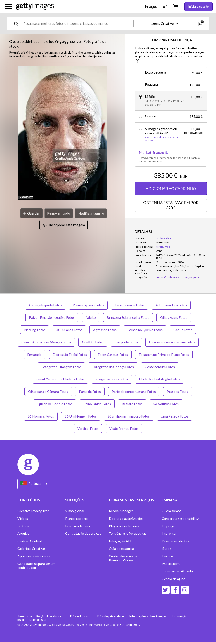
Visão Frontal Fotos (124, 428)
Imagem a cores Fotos (111, 379)
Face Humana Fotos (129, 305)
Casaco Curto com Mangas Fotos (46, 342)
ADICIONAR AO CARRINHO (171, 188)
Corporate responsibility (180, 518)
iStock (166, 548)
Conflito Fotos (93, 342)
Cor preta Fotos (126, 342)
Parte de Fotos (90, 391)
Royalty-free (163, 246)
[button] (62, 133)
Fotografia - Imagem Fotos (61, 367)
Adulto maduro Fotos (171, 305)
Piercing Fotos (34, 330)
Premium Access (77, 526)
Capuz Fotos (182, 330)
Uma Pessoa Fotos (174, 416)
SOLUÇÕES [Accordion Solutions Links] (74, 500)
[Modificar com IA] (91, 213)
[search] (18, 23)
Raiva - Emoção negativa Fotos (52, 317)
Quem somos (171, 511)
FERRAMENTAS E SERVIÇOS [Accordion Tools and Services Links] (131, 500)
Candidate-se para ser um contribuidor (36, 566)
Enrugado (34, 354)
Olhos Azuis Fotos (173, 317)
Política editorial (77, 616)
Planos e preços (76, 518)
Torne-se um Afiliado (177, 571)
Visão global (74, 511)
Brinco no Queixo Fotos (145, 330)
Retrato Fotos (132, 404)
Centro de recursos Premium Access (123, 558)
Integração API (120, 541)
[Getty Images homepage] (35, 6)
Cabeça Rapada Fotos (45, 305)
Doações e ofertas (175, 541)
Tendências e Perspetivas (127, 533)
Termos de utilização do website (39, 616)
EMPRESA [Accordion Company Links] (170, 500)
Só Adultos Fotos (166, 404)
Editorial (23, 526)
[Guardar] (31, 213)
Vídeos (22, 518)
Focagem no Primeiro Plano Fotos (164, 354)
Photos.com (171, 564)
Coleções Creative (31, 548)
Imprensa (169, 533)
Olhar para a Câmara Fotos (48, 391)
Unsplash (168, 556)
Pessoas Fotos (177, 391)
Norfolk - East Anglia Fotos (159, 379)
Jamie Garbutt (164, 238)
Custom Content (29, 541)
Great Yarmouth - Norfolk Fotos (60, 379)
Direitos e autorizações (126, 518)
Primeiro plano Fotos (88, 305)
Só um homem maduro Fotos (129, 416)
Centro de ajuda (173, 579)
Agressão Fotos (105, 330)
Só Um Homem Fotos (81, 416)
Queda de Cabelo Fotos (54, 404)
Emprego (168, 526)
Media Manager (121, 511)
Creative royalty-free (33, 511)
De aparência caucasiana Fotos (172, 342)
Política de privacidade (109, 616)
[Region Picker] (33, 484)
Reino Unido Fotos (97, 404)
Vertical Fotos (87, 428)
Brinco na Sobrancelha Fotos (128, 317)
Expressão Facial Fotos (70, 354)
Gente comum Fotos (160, 367)
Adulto (91, 317)
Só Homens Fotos (41, 416)
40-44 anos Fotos (69, 330)
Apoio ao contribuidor (34, 556)
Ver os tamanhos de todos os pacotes (161, 139)
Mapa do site (37, 619)
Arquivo (23, 533)
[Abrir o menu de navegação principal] (8, 6)
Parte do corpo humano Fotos (134, 391)
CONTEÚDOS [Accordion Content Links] (28, 500)
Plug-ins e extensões (124, 526)
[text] (77, 23)
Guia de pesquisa (121, 548)
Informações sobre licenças (147, 616)
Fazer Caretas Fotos (113, 354)
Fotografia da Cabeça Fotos (113, 367)
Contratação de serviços (83, 533)
